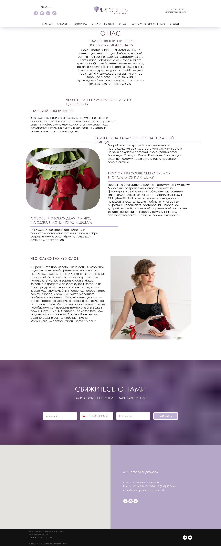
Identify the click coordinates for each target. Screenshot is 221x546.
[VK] (48, 14)
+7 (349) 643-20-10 (175, 9)
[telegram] (36, 14)
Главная (47, 24)
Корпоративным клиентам (148, 24)
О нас (123, 24)
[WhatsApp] (42, 14)
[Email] (185, 537)
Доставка (81, 24)
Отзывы (174, 24)
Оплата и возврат (103, 24)
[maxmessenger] (54, 14)
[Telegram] (190, 537)
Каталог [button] (62, 24)
